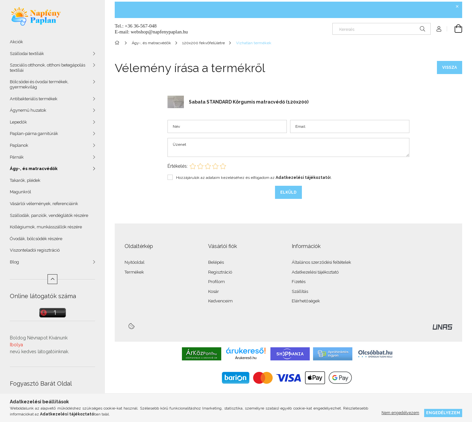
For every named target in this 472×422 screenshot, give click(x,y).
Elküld (288, 192)
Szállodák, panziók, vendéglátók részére (49, 215)
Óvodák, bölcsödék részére (36, 238)
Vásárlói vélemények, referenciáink (44, 203)
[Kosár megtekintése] (454, 29)
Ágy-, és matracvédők (34, 168)
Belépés (216, 262)
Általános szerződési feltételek (321, 262)
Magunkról (20, 191)
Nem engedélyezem (400, 412)
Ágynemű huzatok (28, 110)
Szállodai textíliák (27, 53)
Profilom (216, 281)
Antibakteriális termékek (33, 98)
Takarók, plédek (25, 180)
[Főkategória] (118, 43)
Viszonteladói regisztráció (35, 250)
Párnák (17, 157)
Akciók (16, 41)
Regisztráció (220, 272)
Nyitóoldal (135, 262)
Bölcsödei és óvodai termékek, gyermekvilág (39, 84)
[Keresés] (381, 29)
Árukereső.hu (245, 358)
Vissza (449, 67)
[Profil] (439, 29)
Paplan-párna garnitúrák (34, 133)
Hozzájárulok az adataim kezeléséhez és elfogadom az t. (254, 177)
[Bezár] (457, 6)
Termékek (134, 272)
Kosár (213, 291)
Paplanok (19, 145)
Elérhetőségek (306, 300)
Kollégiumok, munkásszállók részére (46, 226)
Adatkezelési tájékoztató (315, 272)
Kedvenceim (220, 300)
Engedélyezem (443, 412)
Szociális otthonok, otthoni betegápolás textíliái (47, 68)
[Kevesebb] (52, 279)
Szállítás (300, 291)
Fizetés (298, 281)
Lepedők (18, 122)
